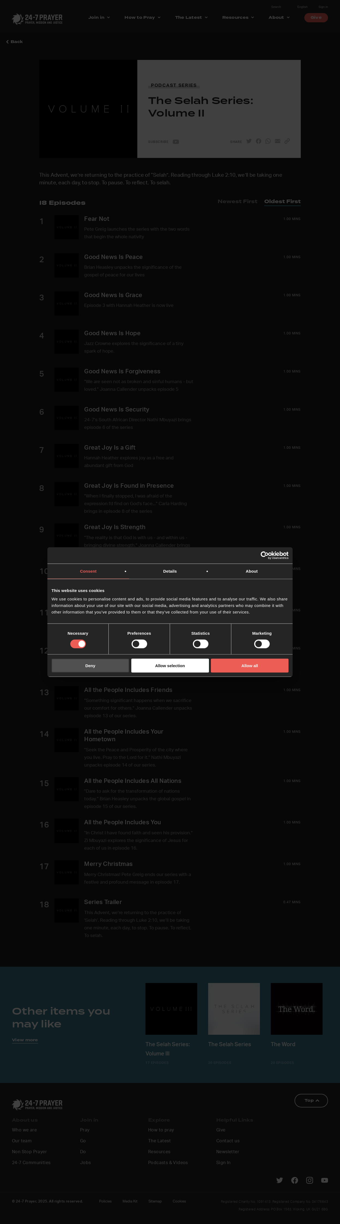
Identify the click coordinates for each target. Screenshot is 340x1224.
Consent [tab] (88, 571)
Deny (90, 665)
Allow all (249, 665)
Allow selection (170, 665)
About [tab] (252, 571)
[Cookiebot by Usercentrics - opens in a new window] (265, 555)
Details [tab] (170, 571)
